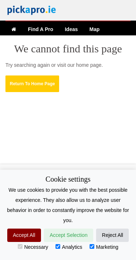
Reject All (112, 235)
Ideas (71, 29)
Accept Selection (68, 235)
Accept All (24, 235)
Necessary (33, 247)
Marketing (104, 247)
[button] (32, 83)
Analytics (68, 247)
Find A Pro (40, 29)
